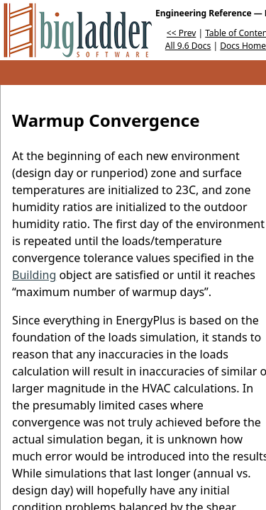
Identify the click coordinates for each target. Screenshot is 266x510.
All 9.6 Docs (188, 46)
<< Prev (181, 33)
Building (34, 275)
